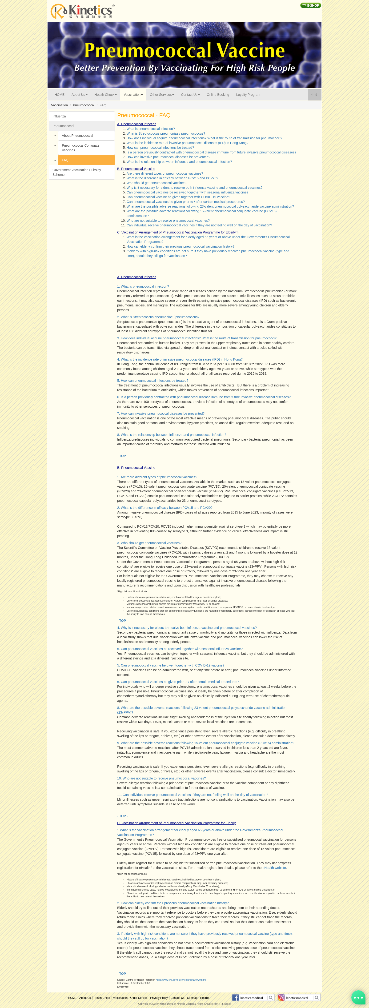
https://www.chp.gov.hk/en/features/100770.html (181, 980)
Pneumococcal (63, 126)
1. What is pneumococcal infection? (143, 286)
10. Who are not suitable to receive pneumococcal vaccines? (161, 778)
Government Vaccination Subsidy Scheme (76, 172)
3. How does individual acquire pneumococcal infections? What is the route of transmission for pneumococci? (197, 338)
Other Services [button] (162, 94)
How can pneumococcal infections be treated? (160, 147)
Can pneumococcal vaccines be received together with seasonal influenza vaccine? (188, 192)
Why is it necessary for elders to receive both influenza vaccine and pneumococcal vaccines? (194, 187)
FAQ (65, 160)
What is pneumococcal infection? (151, 129)
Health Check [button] (106, 94)
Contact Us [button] (190, 94)
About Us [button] (80, 94)
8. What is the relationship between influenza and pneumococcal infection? (171, 435)
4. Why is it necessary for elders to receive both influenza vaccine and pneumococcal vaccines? (187, 628)
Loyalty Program (248, 94)
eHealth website (274, 868)
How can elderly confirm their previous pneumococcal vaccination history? (180, 246)
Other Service (139, 998)
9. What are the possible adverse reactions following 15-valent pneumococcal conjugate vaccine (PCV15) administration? (205, 743)
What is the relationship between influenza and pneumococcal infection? (179, 162)
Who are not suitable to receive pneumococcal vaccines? (168, 220)
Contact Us (177, 998)
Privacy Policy (159, 998)
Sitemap (192, 998)
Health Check (102, 998)
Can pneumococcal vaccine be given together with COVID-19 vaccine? (178, 197)
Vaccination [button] (133, 94)
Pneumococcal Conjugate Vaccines (81, 148)
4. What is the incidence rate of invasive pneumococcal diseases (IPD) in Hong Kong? (180, 359)
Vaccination (120, 998)
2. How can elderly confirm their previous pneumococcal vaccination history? (173, 903)
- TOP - (122, 456)
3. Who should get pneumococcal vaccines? (149, 543)
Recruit (204, 998)
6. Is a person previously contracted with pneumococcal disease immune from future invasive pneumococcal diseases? (204, 397)
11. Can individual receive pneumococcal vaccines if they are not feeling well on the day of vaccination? (192, 795)
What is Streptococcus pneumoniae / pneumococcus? (166, 133)
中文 (316, 94)
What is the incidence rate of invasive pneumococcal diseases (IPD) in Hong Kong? (188, 143)
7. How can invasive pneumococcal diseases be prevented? (161, 413)
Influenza (59, 116)
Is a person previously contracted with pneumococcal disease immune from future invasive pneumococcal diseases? (211, 152)
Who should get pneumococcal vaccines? (157, 183)
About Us (85, 998)
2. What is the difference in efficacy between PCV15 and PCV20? (165, 508)
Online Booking (218, 94)
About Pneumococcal (77, 135)
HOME (61, 94)
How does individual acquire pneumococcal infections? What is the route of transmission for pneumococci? (204, 138)
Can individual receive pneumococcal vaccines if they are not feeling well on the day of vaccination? (199, 225)
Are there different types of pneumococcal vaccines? (165, 173)
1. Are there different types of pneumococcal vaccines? (157, 477)
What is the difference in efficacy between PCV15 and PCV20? (172, 178)
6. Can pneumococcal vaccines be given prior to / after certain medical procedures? (178, 682)
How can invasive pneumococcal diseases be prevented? (168, 157)
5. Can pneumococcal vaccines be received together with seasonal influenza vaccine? (180, 649)
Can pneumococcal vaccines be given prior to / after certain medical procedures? (186, 202)
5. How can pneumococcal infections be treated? (152, 380)
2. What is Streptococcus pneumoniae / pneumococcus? (158, 317)
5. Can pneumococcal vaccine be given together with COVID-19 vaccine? (170, 665)
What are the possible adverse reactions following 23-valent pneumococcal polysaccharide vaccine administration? (210, 206)
